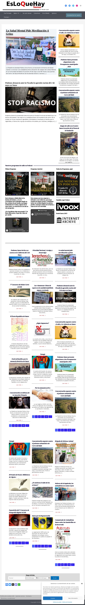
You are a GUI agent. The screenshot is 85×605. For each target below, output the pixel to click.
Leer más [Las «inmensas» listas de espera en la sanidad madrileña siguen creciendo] (42, 315)
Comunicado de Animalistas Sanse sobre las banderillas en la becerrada (65, 522)
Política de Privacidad (67, 602)
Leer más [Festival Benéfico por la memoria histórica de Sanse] (19, 385)
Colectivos (37, 13)
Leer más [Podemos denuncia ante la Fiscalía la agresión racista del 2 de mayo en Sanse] (65, 314)
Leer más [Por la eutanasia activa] (42, 411)
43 (46, 546)
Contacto (29, 596)
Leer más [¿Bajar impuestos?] (42, 346)
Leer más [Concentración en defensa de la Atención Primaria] (19, 420)
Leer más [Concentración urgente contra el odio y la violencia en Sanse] (65, 349)
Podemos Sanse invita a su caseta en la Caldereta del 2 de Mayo (19, 252)
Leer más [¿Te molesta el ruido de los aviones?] (35, 508)
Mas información (73, 598)
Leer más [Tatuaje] (42, 380)
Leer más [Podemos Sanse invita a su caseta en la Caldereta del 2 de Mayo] (19, 276)
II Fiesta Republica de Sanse (19, 316)
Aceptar (53, 598)
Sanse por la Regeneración (41, 516)
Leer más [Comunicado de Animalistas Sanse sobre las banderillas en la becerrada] (58, 559)
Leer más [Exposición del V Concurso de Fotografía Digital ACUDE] (12, 537)
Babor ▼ (17, 13)
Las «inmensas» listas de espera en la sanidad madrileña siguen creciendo (42, 287)
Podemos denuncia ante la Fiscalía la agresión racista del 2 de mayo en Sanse (65, 288)
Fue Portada (7, 13)
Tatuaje (42, 354)
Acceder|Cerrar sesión (73, 15)
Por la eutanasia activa (42, 388)
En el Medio (45, 13)
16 (69, 564)
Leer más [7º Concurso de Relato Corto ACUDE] (19, 308)
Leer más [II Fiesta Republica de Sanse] (19, 351)
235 (69, 430)
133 (46, 416)
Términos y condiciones (8, 598)
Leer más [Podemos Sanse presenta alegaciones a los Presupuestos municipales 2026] (65, 383)
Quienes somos (20, 596)
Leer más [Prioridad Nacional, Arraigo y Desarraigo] (42, 277)
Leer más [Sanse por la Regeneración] (35, 541)
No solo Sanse (27, 13)
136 (23, 425)
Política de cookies (57, 602)
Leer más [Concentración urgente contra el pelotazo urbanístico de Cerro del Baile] (65, 425)
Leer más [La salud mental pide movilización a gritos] (65, 277)
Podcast (7, 17)
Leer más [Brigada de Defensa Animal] (58, 475)
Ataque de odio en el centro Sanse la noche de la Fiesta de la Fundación (69, 128)
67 (23, 543)
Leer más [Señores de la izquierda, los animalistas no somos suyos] (58, 512)
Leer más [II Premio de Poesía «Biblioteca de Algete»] (12, 502)
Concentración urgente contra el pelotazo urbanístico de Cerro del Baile (69, 92)
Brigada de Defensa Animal (64, 441)
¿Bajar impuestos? (42, 323)
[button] (82, 583)
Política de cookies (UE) (7, 596)
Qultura (54, 13)
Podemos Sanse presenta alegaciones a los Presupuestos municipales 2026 (65, 359)
